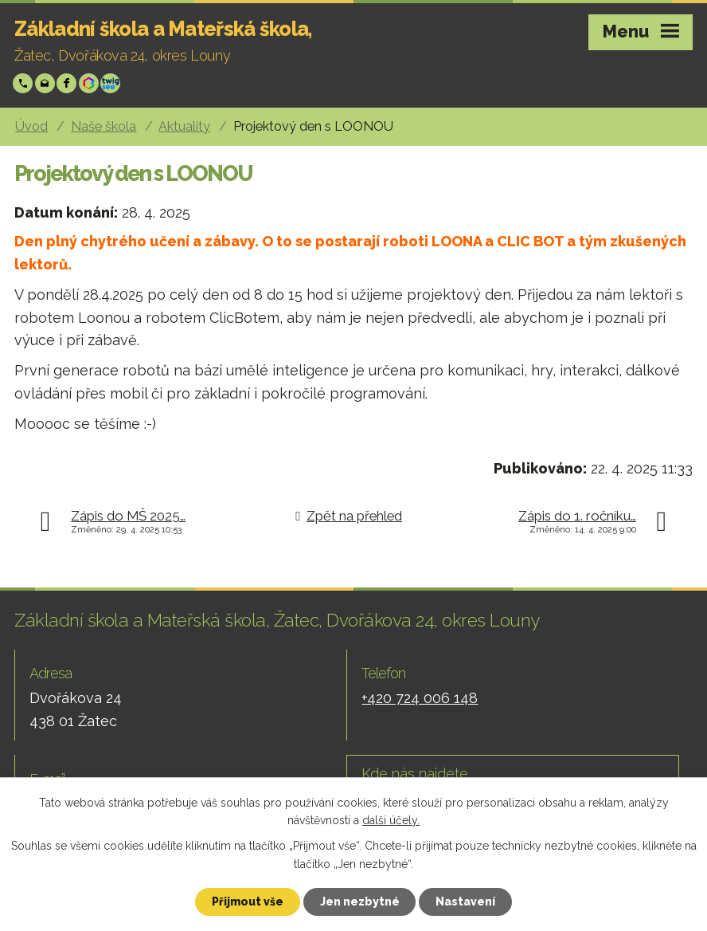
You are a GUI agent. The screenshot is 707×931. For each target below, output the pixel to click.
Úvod (31, 126)
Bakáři (90, 83)
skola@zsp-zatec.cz (47, 83)
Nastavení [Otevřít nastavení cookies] (466, 901)
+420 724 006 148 (24, 83)
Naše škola (103, 126)
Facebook (68, 83)
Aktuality (184, 126)
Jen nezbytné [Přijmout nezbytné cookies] (360, 901)
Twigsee (112, 83)
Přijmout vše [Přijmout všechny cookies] (247, 901)
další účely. (391, 820)
